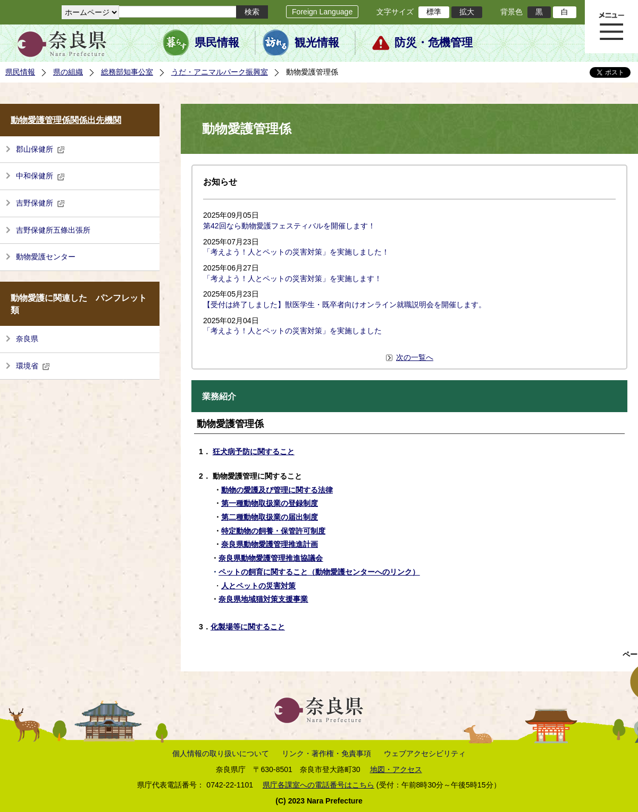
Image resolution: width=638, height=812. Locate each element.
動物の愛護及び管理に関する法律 (277, 490)
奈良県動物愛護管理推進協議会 (271, 558)
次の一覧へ (414, 357)
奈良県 (27, 338)
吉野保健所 (40, 203)
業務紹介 (219, 396)
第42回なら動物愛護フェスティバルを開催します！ (289, 226)
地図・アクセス (396, 769)
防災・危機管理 (433, 42)
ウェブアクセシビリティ (425, 753)
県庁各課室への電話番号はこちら (318, 785)
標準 (433, 11)
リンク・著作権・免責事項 (326, 753)
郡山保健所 (40, 149)
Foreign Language (322, 11)
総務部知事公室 (127, 72)
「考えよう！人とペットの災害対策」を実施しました (292, 330)
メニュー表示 (611, 26)
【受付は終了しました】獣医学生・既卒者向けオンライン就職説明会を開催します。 (344, 304)
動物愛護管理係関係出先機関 (66, 120)
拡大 (466, 11)
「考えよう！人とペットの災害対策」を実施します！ (292, 278)
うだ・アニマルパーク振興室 (219, 72)
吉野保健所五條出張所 (53, 230)
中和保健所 (40, 175)
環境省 (33, 366)
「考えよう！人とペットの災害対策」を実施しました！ (296, 252)
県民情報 (217, 42)
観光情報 (317, 42)
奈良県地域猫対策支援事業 (263, 599)
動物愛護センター (45, 256)
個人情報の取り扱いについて (220, 753)
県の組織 (68, 72)
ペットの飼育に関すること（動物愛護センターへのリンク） (319, 572)
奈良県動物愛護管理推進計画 (269, 544)
